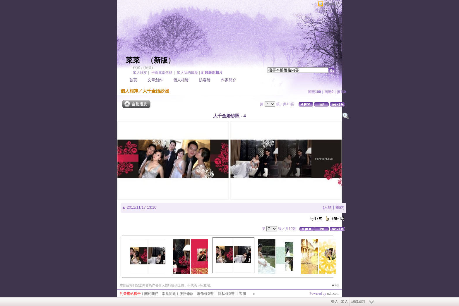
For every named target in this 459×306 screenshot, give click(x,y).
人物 (328, 207)
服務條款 (186, 294)
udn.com (333, 293)
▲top (335, 285)
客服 (242, 294)
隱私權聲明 (227, 294)
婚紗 (339, 207)
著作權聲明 (206, 294)
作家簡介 (228, 80)
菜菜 (133, 60)
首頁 (133, 80)
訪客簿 (204, 80)
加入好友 (140, 73)
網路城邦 (331, 4)
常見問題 (169, 294)
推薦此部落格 (161, 73)
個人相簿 (181, 80)
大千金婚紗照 (156, 90)
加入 (344, 302)
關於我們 (151, 294)
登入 (334, 302)
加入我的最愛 (187, 73)
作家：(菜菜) (143, 68)
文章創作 (155, 80)
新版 (161, 60)
